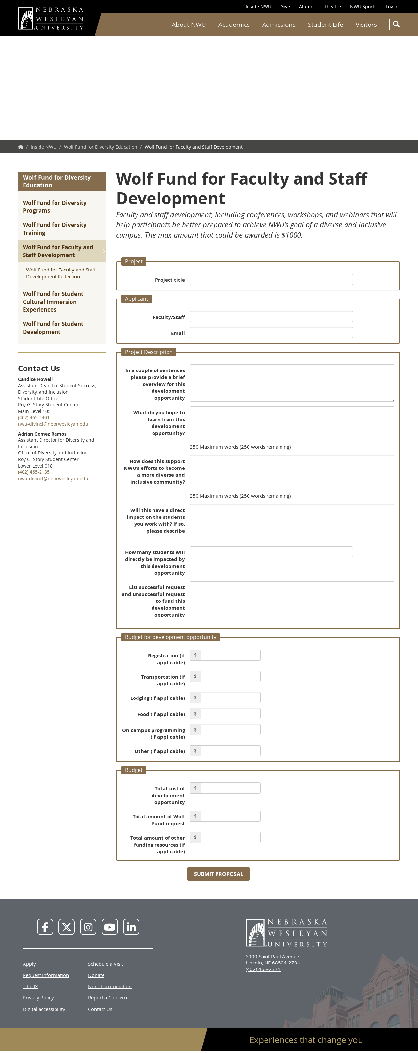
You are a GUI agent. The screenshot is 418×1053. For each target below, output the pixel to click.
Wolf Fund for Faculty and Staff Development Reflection (61, 273)
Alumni (307, 6)
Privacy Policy (38, 997)
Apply (29, 963)
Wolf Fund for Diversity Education (100, 147)
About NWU (189, 24)
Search (397, 25)
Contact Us (100, 1008)
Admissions (279, 24)
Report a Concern (107, 997)
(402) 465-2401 (34, 417)
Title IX (30, 986)
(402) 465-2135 (34, 472)
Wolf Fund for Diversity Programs (55, 206)
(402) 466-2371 (263, 969)
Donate (96, 975)
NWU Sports (363, 6)
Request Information (46, 975)
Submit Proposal (218, 874)
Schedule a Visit (105, 963)
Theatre (332, 6)
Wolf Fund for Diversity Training (55, 229)
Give (285, 6)
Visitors (366, 24)
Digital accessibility (44, 1008)
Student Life (325, 24)
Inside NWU (258, 6)
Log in (392, 6)
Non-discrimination (110, 986)
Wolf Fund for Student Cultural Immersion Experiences (53, 301)
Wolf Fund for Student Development (53, 328)
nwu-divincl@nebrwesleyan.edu (53, 424)
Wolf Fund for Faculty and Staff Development (58, 251)
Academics (234, 24)
